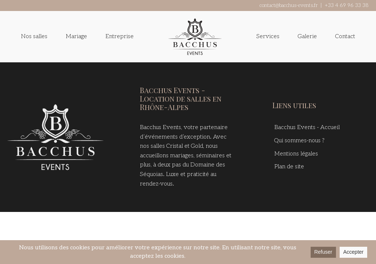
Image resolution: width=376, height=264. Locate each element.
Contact (345, 36)
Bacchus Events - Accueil (307, 127)
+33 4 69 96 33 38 (347, 5)
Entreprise (119, 36)
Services (267, 36)
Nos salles (34, 36)
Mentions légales (296, 153)
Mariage (76, 36)
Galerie (307, 36)
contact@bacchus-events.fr (289, 5)
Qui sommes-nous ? (299, 140)
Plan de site (289, 166)
